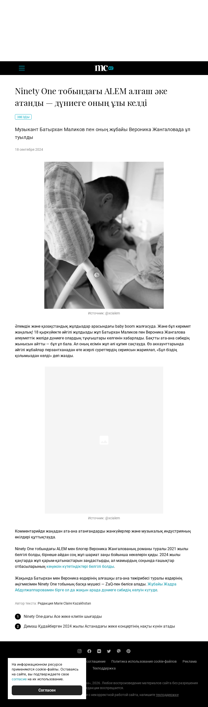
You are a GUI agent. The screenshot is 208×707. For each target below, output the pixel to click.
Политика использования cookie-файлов (144, 661)
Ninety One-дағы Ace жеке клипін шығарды (63, 616)
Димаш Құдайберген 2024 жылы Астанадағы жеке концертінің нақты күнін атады (99, 626)
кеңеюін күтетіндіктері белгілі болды (80, 566)
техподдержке (167, 695)
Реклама (190, 661)
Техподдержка (104, 668)
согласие (19, 679)
